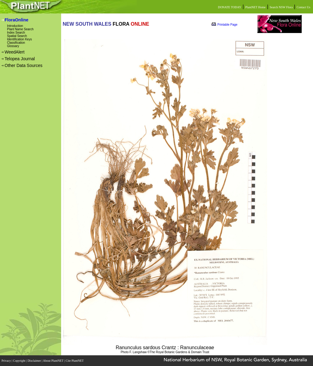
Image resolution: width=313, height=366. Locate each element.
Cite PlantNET (75, 360)
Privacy (7, 360)
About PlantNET (53, 360)
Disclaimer (35, 360)
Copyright (19, 360)
